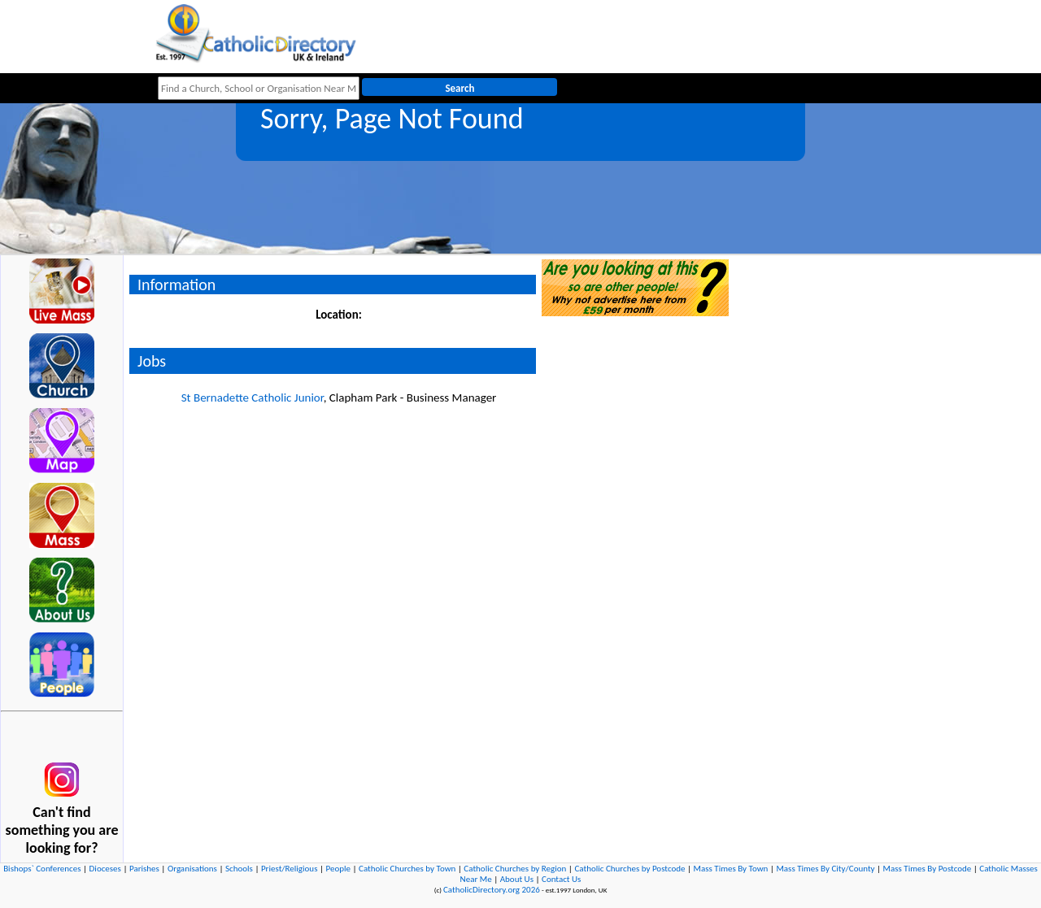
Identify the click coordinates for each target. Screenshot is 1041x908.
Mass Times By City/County (825, 868)
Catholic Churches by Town (407, 868)
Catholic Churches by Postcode (629, 868)
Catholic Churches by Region (515, 868)
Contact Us (561, 879)
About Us (517, 879)
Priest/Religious (289, 868)
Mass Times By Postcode (927, 868)
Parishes (144, 868)
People (338, 868)
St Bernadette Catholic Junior (252, 397)
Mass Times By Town (731, 868)
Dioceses (105, 868)
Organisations (192, 868)
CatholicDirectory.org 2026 (491, 889)
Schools (239, 868)
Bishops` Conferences (42, 868)
